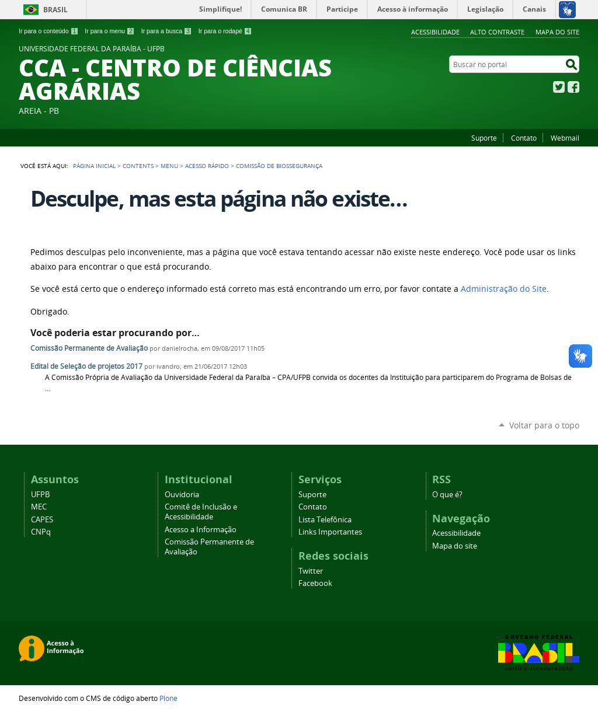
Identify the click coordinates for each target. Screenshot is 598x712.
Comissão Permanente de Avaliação (89, 348)
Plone (168, 698)
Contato (524, 137)
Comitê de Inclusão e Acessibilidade (201, 512)
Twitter (559, 87)
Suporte (484, 137)
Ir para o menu (109, 30)
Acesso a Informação (201, 530)
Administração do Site (504, 289)
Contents (138, 166)
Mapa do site (557, 31)
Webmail (565, 137)
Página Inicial (94, 166)
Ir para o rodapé (225, 30)
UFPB (40, 495)
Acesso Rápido (207, 166)
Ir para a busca (166, 30)
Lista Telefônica (325, 520)
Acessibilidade (435, 31)
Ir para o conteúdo (48, 30)
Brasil (55, 10)
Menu (169, 166)
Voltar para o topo (544, 425)
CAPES (42, 520)
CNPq (41, 532)
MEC (39, 507)
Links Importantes (330, 532)
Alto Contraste (497, 31)
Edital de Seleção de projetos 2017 (86, 366)
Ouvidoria (182, 495)
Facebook (573, 87)
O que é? (447, 495)
